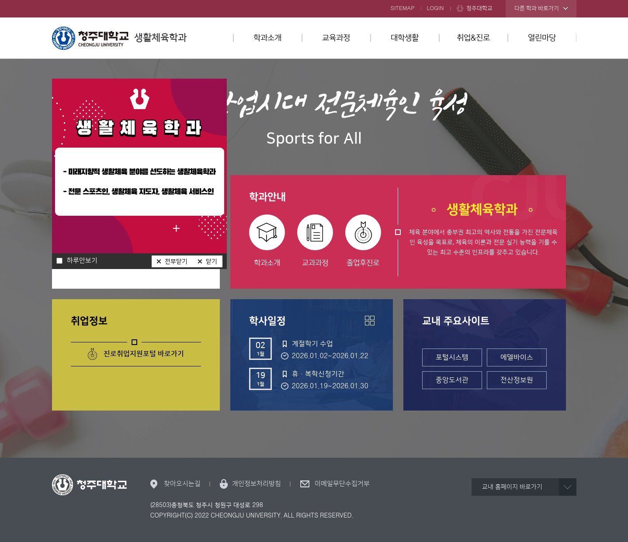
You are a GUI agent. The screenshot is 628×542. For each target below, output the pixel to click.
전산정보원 (516, 380)
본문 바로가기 (314, 0)
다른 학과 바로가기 (536, 8)
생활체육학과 (119, 38)
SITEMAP (403, 8)
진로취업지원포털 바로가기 (144, 354)
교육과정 (336, 38)
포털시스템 (452, 357)
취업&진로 (473, 38)
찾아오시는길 (182, 483)
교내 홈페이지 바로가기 (512, 486)
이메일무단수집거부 (342, 483)
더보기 (370, 320)
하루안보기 (82, 260)
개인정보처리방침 (256, 483)
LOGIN (435, 8)
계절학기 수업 (312, 344)
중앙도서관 (452, 380)
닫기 (211, 261)
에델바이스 (516, 357)
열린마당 (542, 38)
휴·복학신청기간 (318, 374)
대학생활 (405, 38)
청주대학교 (479, 8)
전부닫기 (176, 261)
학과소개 (267, 38)
